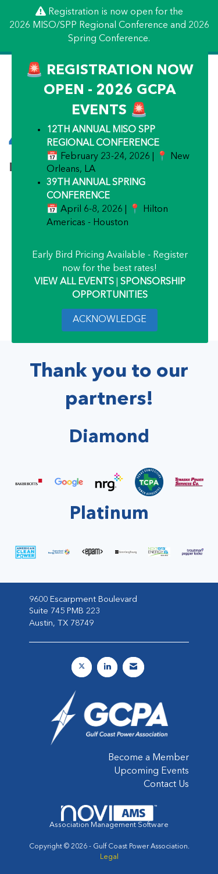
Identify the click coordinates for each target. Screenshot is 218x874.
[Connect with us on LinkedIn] (107, 667)
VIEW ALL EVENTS (74, 282)
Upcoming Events (151, 771)
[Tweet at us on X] (82, 667)
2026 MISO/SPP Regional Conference (88, 25)
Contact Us (166, 784)
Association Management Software (109, 817)
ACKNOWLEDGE (109, 319)
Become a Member (148, 758)
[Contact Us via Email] (133, 667)
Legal (109, 857)
